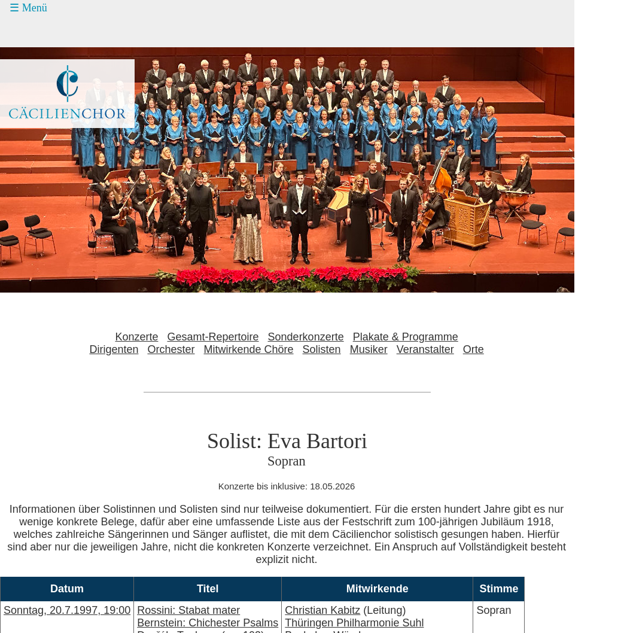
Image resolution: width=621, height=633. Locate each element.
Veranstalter (425, 349)
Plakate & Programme (405, 337)
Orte (473, 349)
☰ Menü (28, 8)
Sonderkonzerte (306, 337)
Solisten (322, 349)
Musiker (369, 349)
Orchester (170, 349)
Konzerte (136, 337)
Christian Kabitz (322, 610)
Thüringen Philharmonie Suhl (354, 623)
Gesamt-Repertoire (213, 337)
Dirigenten (113, 349)
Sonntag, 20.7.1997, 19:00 (67, 610)
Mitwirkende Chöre (249, 349)
